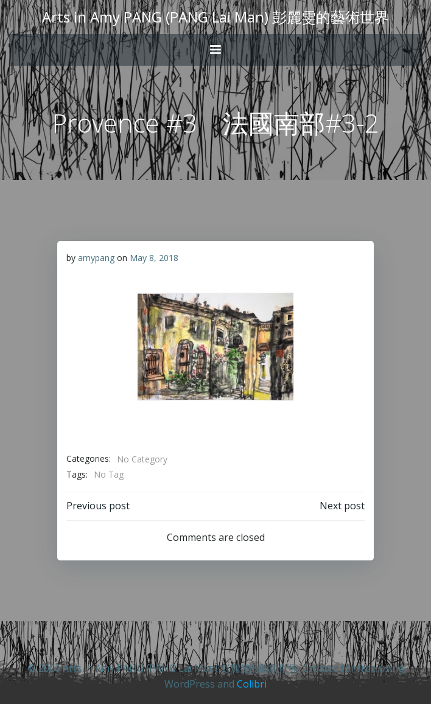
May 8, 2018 (154, 257)
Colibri (252, 684)
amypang (96, 257)
